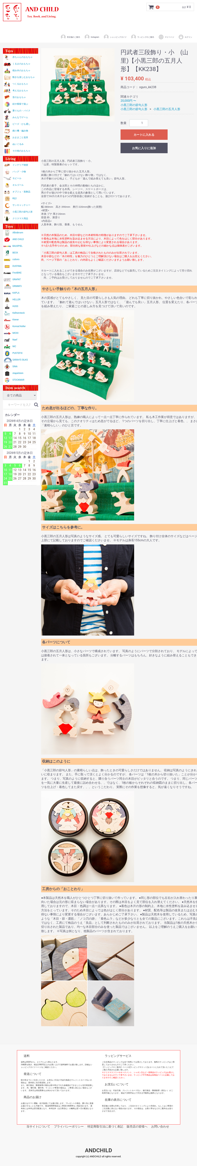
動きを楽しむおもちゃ (23, 77)
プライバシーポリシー (69, 1126)
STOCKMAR (18, 380)
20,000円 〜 (128, 100)
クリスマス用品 (20, 218)
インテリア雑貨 (20, 165)
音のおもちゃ (19, 97)
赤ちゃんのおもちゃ (22, 57)
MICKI (15, 333)
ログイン (185, 37)
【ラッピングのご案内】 (112, 1067)
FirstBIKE (17, 272)
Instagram (91, 37)
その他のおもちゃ (21, 150)
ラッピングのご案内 (142, 37)
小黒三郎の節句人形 (22, 211)
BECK (15, 252)
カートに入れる (144, 134)
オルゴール (18, 185)
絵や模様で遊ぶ (20, 104)
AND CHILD (18, 239)
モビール (16, 178)
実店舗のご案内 (70, 37)
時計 (14, 198)
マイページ (166, 37)
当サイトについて (38, 1126)
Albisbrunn (17, 232)
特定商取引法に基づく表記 (105, 1126)
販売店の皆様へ (137, 1126)
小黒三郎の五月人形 (166, 109)
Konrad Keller (19, 326)
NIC (14, 346)
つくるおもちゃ (20, 84)
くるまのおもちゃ (21, 63)
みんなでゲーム (20, 117)
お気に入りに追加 (144, 148)
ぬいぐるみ (18, 144)
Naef (14, 339)
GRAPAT (16, 279)
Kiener (15, 319)
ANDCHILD (98, 1150)
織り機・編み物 (20, 130)
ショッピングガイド (115, 37)
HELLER (16, 299)
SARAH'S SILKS (20, 359)
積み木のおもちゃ (21, 70)
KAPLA (15, 293)
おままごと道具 (20, 137)
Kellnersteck (18, 313)
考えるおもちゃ (20, 90)
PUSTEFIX (17, 353)
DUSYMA (16, 266)
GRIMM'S (17, 286)
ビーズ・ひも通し (21, 124)
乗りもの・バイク (21, 110)
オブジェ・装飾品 (21, 191)
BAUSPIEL (17, 246)
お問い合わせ (160, 1126)
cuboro (15, 259)
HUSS (15, 306)
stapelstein (17, 373)
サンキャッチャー (21, 205)
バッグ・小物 (19, 171)
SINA (14, 366)
